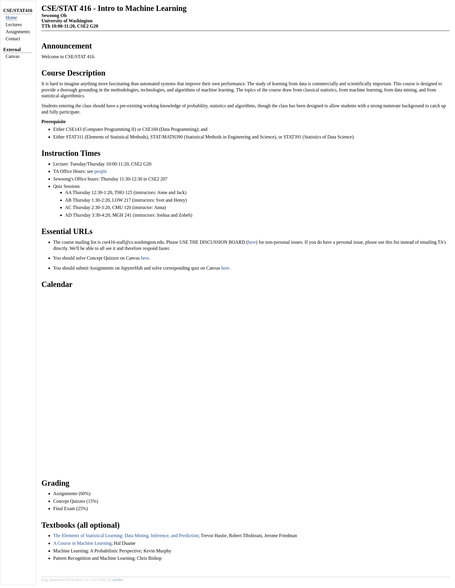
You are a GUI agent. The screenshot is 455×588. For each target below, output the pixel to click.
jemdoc (118, 579)
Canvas (12, 56)
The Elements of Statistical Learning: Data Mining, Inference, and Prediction (125, 535)
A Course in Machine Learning (82, 543)
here (252, 242)
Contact (13, 38)
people (100, 171)
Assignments (18, 31)
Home (11, 17)
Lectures (14, 24)
